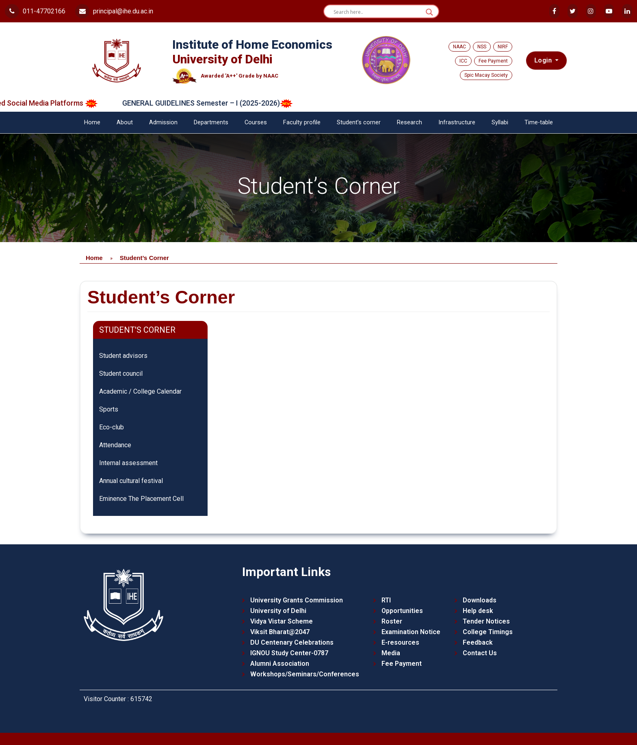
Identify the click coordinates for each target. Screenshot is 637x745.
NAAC (459, 47)
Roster (391, 621)
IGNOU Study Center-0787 (289, 653)
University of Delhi (278, 611)
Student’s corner (359, 122)
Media (390, 653)
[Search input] (378, 12)
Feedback (478, 642)
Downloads (479, 600)
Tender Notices (486, 621)
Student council (121, 373)
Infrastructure (456, 122)
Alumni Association (279, 663)
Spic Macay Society (486, 75)
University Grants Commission (296, 600)
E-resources (400, 642)
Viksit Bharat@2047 (280, 632)
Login (544, 60)
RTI (386, 600)
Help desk (478, 611)
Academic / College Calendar (140, 391)
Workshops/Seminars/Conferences (304, 674)
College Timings (488, 632)
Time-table (538, 122)
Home (92, 122)
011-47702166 (35, 11)
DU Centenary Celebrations (292, 642)
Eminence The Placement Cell (141, 498)
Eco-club (111, 427)
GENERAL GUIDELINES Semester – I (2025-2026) (215, 103)
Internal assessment (128, 463)
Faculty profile (302, 122)
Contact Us (480, 653)
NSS (481, 47)
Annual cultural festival (131, 481)
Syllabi (500, 122)
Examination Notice (410, 632)
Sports (108, 409)
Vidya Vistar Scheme (281, 621)
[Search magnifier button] (429, 12)
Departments (211, 122)
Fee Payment (493, 61)
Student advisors (123, 356)
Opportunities (402, 611)
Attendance (115, 445)
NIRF (503, 47)
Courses (256, 122)
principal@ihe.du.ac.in (114, 11)
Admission (163, 122)
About (125, 122)
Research (409, 122)
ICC (463, 61)
